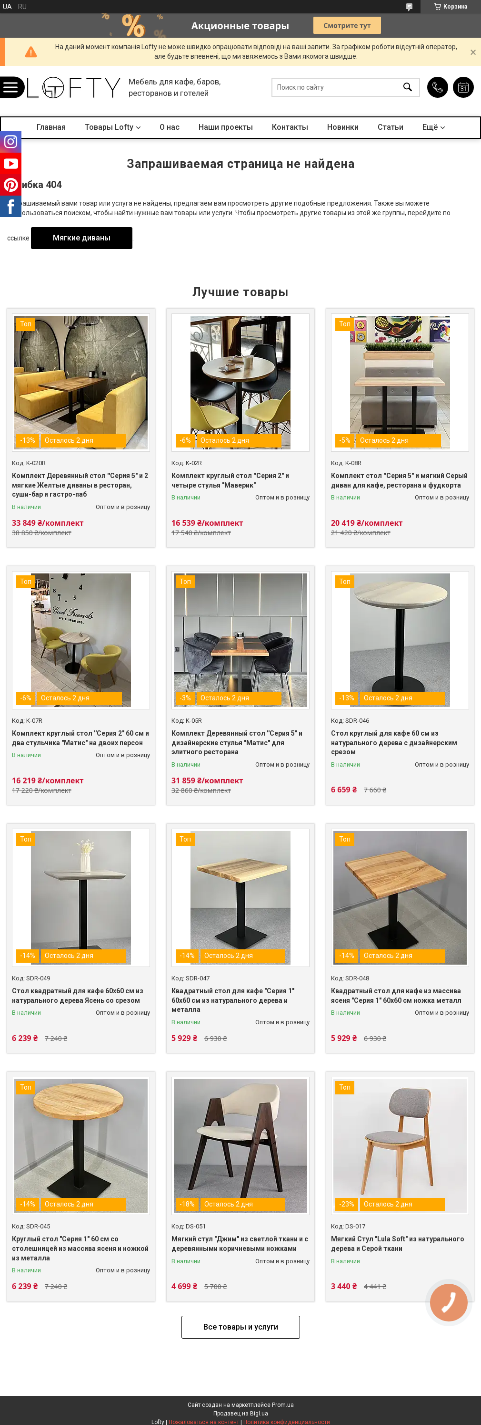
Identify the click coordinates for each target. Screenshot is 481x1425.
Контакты (290, 127)
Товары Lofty (109, 127)
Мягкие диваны (81, 237)
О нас (170, 127)
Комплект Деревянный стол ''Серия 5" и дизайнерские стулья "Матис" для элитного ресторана (236, 742)
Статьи (390, 127)
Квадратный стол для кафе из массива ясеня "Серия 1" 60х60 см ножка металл (396, 995)
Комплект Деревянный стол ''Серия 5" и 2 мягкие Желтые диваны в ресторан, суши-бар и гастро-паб (80, 485)
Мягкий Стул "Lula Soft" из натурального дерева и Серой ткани (397, 1243)
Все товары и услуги (240, 1326)
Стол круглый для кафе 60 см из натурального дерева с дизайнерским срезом (394, 742)
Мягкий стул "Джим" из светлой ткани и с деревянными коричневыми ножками (239, 1243)
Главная (51, 127)
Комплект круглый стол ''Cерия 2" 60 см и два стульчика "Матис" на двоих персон (80, 738)
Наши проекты (226, 127)
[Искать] (407, 87)
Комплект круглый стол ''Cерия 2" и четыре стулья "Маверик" (230, 480)
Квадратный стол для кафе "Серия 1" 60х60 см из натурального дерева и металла (232, 1000)
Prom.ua (283, 1405)
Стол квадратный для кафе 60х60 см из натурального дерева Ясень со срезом (77, 995)
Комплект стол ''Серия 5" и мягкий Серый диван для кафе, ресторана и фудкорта (399, 480)
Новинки (343, 127)
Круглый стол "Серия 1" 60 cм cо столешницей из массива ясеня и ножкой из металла (80, 1248)
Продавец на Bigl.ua (240, 1413)
